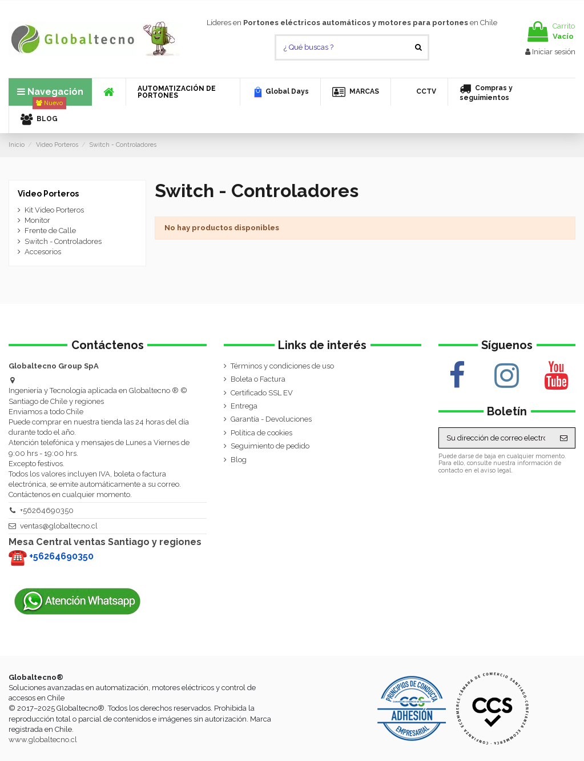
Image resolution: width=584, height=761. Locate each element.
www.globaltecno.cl (43, 739)
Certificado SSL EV (262, 392)
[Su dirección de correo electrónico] (496, 438)
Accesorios (43, 251)
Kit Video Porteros (54, 210)
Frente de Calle (50, 230)
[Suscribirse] (564, 438)
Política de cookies (261, 432)
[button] (183, 92)
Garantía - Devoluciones (271, 419)
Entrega (244, 406)
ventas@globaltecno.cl (59, 526)
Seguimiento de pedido (270, 446)
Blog (239, 459)
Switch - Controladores (63, 241)
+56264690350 (47, 510)
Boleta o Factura (258, 379)
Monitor (37, 220)
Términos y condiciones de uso (282, 366)
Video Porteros (48, 193)
